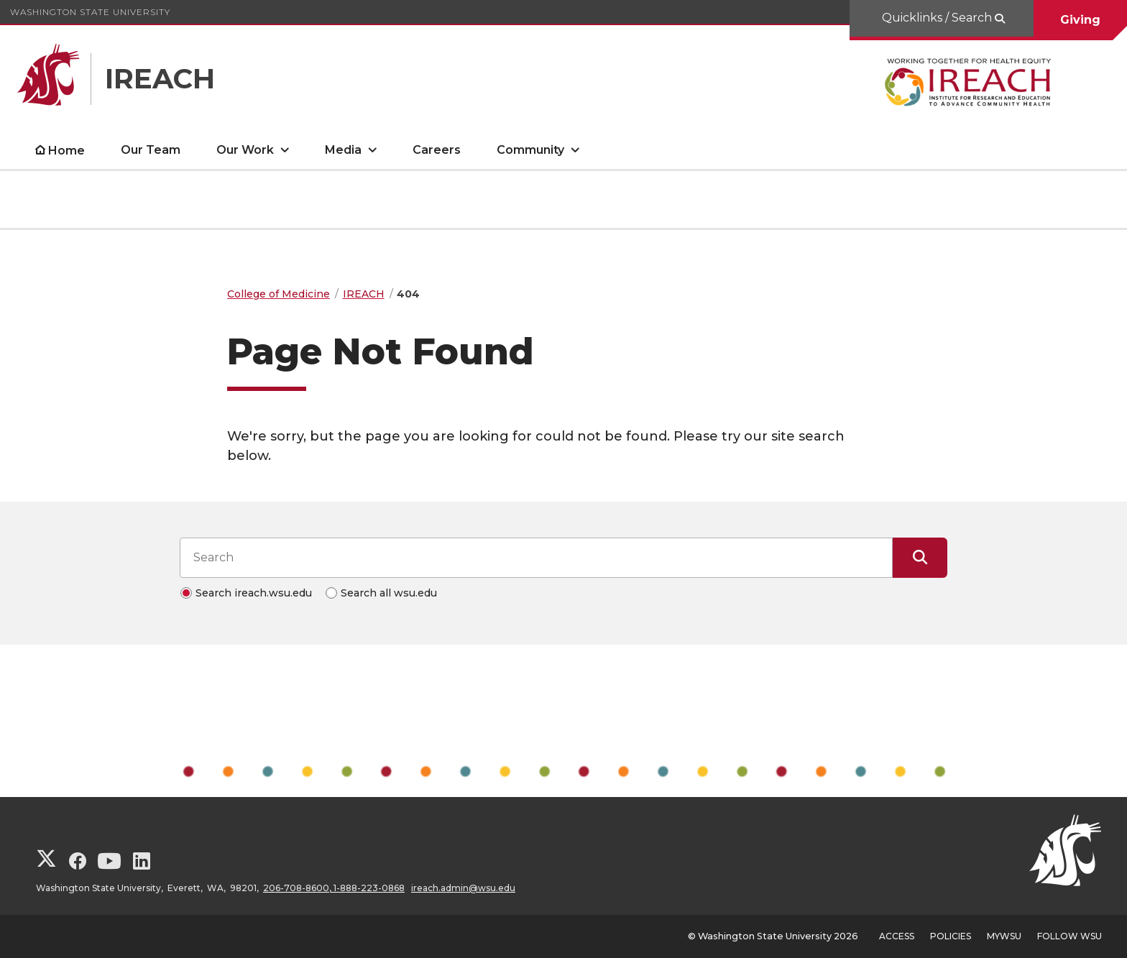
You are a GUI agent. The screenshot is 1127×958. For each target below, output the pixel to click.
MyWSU (1004, 936)
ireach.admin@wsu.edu (463, 888)
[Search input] (536, 558)
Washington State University (90, 11)
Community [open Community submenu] (530, 150)
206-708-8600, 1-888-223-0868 (334, 888)
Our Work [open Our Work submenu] (245, 150)
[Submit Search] (920, 558)
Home (66, 150)
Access (896, 936)
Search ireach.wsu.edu (254, 592)
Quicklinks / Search (938, 17)
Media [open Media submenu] (343, 150)
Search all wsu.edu (389, 592)
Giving (1080, 20)
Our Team (150, 150)
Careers (437, 150)
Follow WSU (1069, 936)
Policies (950, 936)
